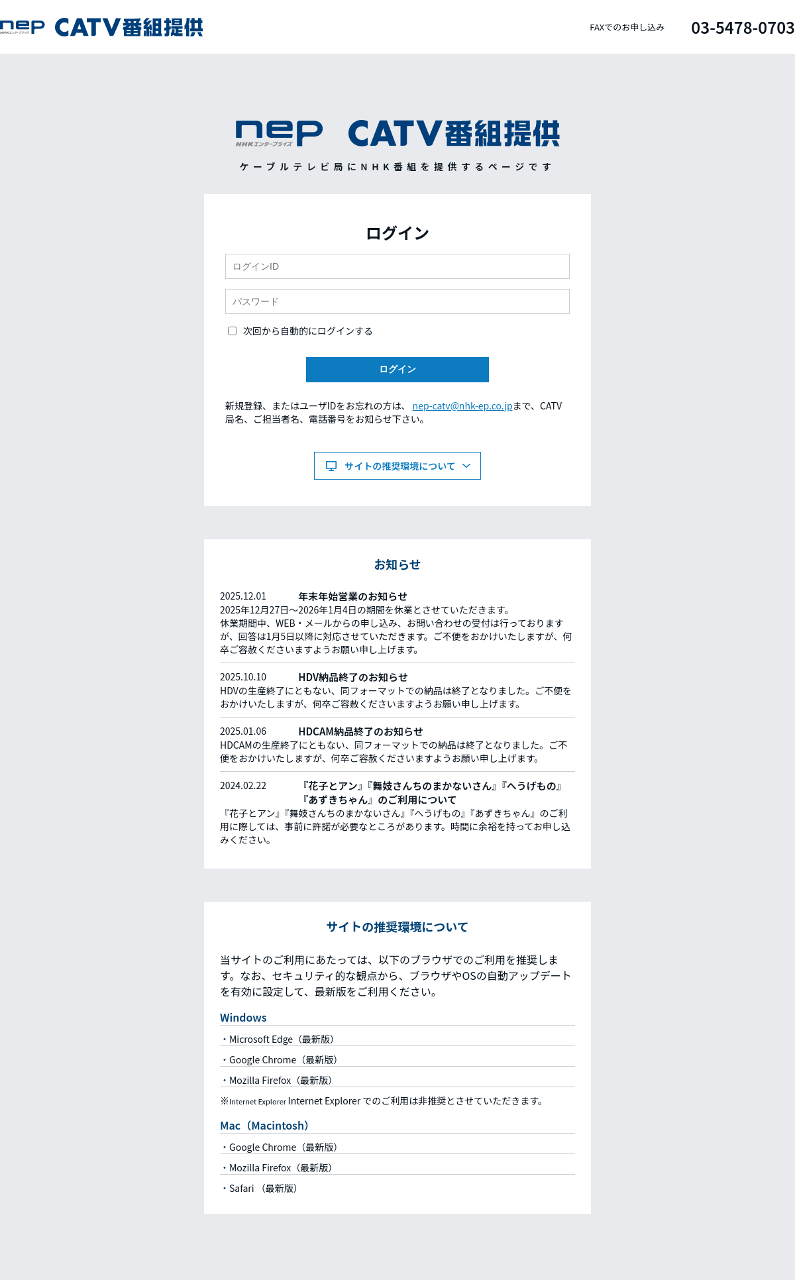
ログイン (397, 369)
